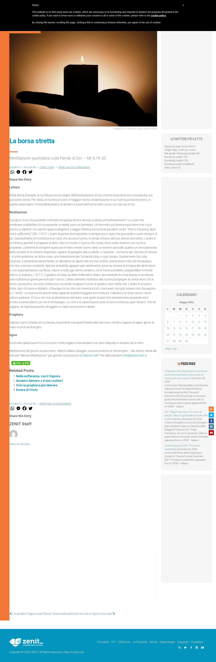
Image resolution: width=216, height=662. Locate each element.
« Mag (168, 348)
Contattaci (197, 642)
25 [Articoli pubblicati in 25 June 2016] (199, 334)
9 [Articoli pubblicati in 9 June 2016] (186, 322)
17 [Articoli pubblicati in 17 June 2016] (192, 328)
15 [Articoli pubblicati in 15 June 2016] (180, 328)
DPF (113, 642)
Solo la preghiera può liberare (36, 385)
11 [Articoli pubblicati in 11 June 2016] (199, 322)
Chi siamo (103, 642)
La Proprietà (140, 642)
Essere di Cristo (27, 390)
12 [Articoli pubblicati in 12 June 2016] (205, 322)
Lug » (175, 348)
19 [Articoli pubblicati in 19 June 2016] (205, 328)
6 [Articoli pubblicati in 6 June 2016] (167, 322)
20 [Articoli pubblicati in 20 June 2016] (167, 334)
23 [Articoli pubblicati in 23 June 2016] (186, 334)
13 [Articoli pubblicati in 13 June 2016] (167, 328)
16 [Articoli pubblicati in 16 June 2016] (186, 328)
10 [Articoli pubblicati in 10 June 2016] (192, 322)
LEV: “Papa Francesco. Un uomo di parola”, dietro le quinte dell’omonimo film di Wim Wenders (186, 415)
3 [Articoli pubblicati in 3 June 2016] (192, 315)
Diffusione (124, 642)
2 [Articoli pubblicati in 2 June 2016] (186, 315)
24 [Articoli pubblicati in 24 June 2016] (192, 334)
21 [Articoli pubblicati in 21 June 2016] (174, 334)
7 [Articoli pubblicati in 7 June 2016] (174, 322)
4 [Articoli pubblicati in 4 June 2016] (199, 315)
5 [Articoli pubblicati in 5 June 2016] (205, 315)
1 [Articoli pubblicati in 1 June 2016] (180, 315)
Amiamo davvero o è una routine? (39, 380)
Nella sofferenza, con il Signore (38, 376)
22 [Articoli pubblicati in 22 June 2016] (180, 334)
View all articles (19, 444)
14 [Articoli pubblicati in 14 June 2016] (174, 328)
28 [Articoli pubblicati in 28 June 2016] (174, 341)
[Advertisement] (83, 581)
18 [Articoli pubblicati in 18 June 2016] (199, 328)
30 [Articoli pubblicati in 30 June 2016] (186, 341)
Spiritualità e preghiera (74, 167)
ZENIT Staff (47, 167)
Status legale (167, 642)
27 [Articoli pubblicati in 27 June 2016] (167, 341)
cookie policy (158, 15)
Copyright (183, 642)
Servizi (153, 642)
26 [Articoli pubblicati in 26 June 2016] (205, 334)
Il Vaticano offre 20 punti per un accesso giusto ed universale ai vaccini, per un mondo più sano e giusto (186, 375)
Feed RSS (188, 364)
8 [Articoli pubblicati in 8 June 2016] (180, 322)
